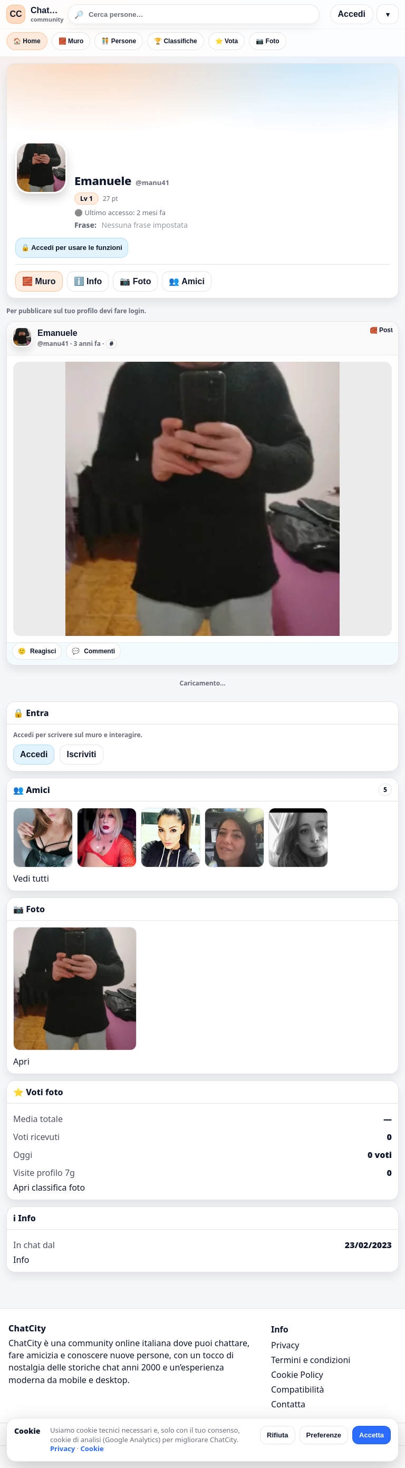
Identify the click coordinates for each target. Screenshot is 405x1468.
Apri (21, 1061)
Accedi (351, 13)
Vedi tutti (31, 878)
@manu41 (53, 343)
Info (21, 1260)
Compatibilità (297, 1389)
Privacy (285, 1345)
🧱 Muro (71, 41)
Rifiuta (277, 1435)
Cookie (91, 1448)
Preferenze (323, 1435)
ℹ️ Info (88, 281)
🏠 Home (27, 41)
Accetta (371, 1435)
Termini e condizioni (310, 1360)
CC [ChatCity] (15, 13)
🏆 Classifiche (175, 41)
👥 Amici (186, 281)
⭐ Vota (226, 41)
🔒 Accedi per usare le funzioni (71, 248)
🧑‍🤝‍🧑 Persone (118, 41)
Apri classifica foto (49, 1187)
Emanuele (57, 333)
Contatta (288, 1404)
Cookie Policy (297, 1374)
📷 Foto (267, 41)
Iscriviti (81, 754)
